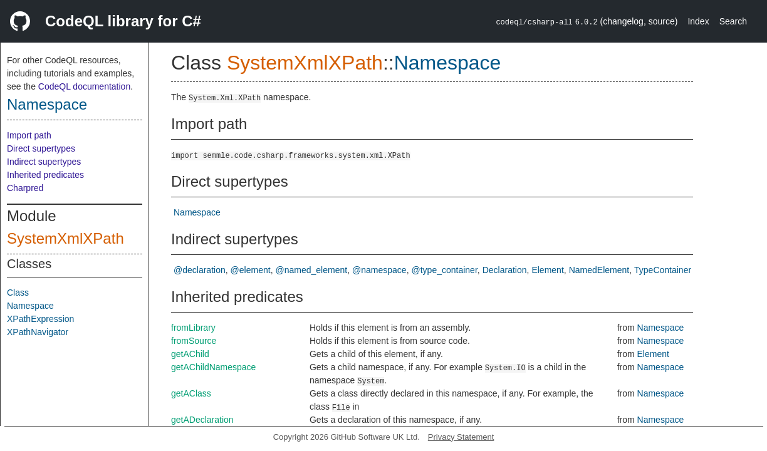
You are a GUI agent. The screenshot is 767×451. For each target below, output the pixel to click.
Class (18, 293)
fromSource (193, 341)
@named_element (312, 270)
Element (547, 270)
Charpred (25, 188)
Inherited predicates (45, 175)
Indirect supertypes (44, 162)
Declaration (505, 270)
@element (251, 270)
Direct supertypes (41, 148)
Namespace (47, 104)
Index (698, 21)
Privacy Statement (461, 437)
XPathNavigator (37, 332)
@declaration (200, 270)
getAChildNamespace (213, 367)
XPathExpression (40, 319)
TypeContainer (662, 270)
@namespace (379, 270)
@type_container (444, 270)
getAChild (190, 354)
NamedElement (599, 270)
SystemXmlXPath (65, 238)
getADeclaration (202, 420)
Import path (29, 135)
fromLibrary (193, 328)
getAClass (191, 393)
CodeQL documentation (84, 86)
